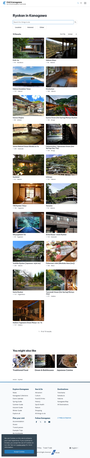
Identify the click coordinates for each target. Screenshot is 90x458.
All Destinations (62, 404)
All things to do (40, 413)
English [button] (73, 448)
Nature (37, 407)
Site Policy (37, 448)
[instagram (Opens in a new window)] (45, 422)
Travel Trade (47, 448)
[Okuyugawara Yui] (28, 225)
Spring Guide (17, 402)
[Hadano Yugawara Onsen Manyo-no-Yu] (28, 313)
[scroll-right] (77, 365)
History (37, 402)
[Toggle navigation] (85, 3)
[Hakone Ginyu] (61, 50)
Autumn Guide (18, 407)
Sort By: (62, 34)
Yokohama (61, 393)
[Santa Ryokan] (28, 282)
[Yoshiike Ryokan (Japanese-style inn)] (28, 254)
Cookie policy (21, 445)
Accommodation (18, 421)
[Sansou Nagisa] (28, 108)
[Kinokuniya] (61, 79)
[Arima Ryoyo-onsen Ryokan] (61, 225)
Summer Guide (18, 404)
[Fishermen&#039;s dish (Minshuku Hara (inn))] (61, 254)
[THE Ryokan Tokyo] (28, 196)
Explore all (16, 413)
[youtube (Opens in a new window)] (49, 422)
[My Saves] (81, 3)
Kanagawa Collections (20, 396)
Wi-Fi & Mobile (18, 433)
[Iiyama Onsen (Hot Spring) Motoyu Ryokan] (61, 108)
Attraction (38, 393)
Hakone (60, 399)
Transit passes (18, 427)
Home (14, 379)
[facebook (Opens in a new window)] (36, 422)
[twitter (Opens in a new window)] (40, 422)
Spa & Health (39, 404)
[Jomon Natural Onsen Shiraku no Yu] (28, 137)
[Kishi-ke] (28, 50)
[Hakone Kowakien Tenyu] (28, 79)
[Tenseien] (61, 196)
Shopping (38, 410)
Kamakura (61, 396)
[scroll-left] (13, 365)
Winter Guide (17, 410)
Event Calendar (18, 399)
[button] (81, 3)
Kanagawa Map (62, 402)
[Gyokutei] (28, 167)
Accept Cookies (19, 452)
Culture (37, 396)
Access (15, 424)
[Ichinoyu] (61, 167)
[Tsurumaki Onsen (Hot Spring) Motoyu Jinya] (61, 283)
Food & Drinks (40, 399)
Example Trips (18, 430)
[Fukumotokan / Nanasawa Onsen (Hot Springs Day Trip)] (61, 138)
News (15, 393)
